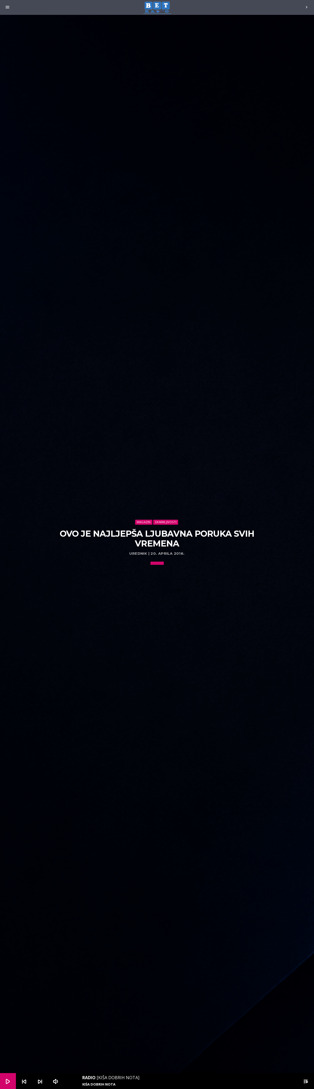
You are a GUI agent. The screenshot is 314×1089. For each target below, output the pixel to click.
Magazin (144, 522)
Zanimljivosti (166, 522)
